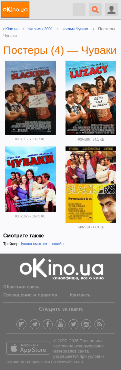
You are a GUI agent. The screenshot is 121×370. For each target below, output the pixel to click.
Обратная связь (21, 287)
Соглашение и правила (30, 295)
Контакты (81, 295)
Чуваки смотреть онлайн (41, 244)
